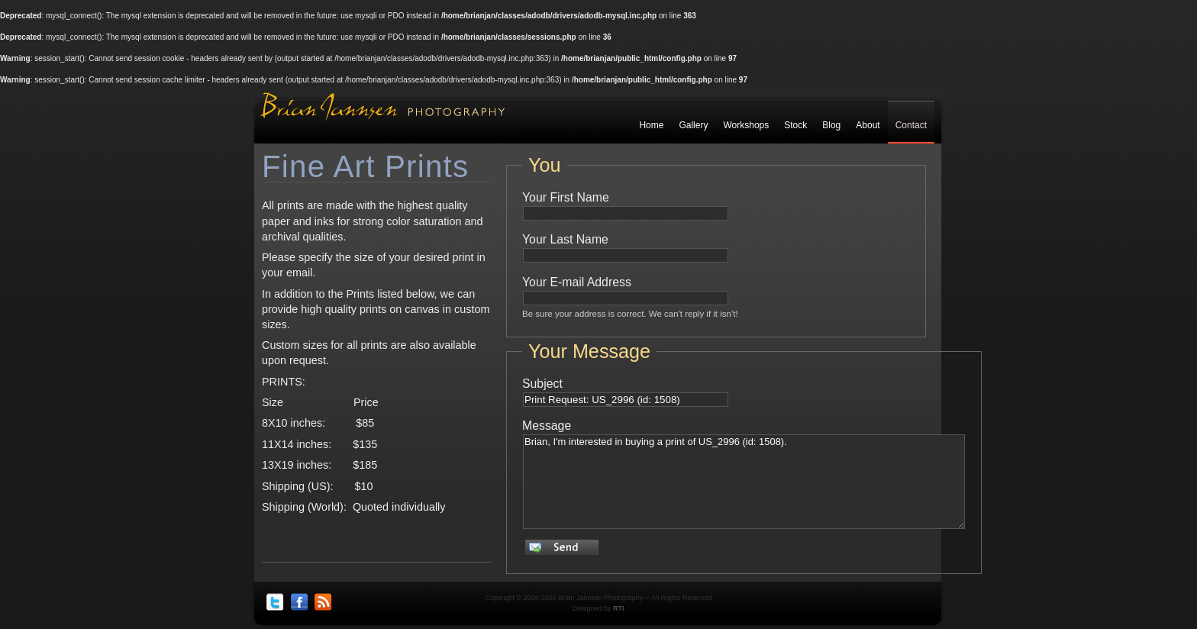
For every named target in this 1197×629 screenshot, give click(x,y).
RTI (618, 608)
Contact (911, 125)
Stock (795, 125)
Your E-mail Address (576, 282)
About (867, 125)
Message (546, 425)
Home (651, 125)
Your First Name (565, 197)
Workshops (746, 125)
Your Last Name (565, 239)
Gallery (693, 125)
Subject (542, 383)
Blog (831, 125)
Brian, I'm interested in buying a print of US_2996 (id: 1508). (744, 481)
